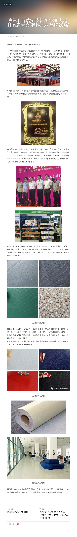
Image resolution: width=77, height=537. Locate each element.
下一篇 (42, 509)
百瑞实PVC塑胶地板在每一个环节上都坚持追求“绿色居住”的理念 (54, 514)
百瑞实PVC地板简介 (17, 511)
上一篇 (10, 509)
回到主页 (7, 4)
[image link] (38, 75)
